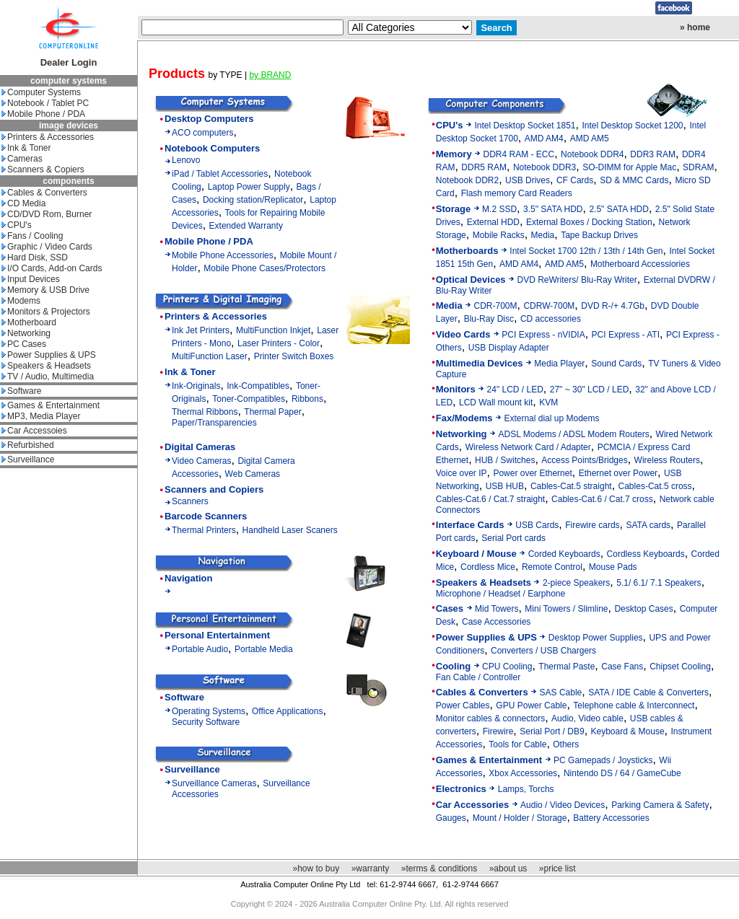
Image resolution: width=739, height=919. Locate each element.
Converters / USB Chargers (543, 651)
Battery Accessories (611, 818)
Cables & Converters (44, 193)
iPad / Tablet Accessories (220, 174)
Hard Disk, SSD (34, 257)
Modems (20, 301)
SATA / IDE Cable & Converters (648, 692)
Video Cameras (202, 461)
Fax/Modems (464, 418)
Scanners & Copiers (42, 169)
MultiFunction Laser (210, 356)
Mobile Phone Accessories (223, 255)
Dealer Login (68, 62)
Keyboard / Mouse (476, 553)
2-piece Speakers (576, 583)
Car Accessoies (34, 431)
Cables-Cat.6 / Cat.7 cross (602, 499)
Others (566, 744)
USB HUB (505, 486)
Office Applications (287, 711)
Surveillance (27, 459)
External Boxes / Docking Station (589, 222)
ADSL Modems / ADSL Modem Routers (573, 434)
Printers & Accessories (47, 137)
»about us (508, 868)
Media (543, 235)
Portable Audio (200, 649)
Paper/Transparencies (214, 423)
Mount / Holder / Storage (520, 818)
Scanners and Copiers (214, 489)
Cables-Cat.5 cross (655, 486)
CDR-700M (495, 306)
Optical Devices (471, 279)
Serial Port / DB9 (552, 731)
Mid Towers (496, 609)
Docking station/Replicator (253, 200)
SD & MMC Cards (634, 180)
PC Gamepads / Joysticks (603, 760)
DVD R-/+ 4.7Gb (612, 306)
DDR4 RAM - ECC (519, 154)
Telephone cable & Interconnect (633, 705)
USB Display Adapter (508, 348)
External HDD (493, 222)
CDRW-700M (548, 306)
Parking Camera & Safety (660, 805)
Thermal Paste (566, 666)
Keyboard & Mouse (628, 731)
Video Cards (463, 334)
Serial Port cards (513, 538)
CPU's (16, 225)
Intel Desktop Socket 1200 (632, 125)
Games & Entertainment (50, 405)
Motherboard (28, 322)
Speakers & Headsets (46, 366)
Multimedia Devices (479, 363)
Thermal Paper (272, 412)
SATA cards (648, 525)
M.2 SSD (499, 209)
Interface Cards (470, 524)
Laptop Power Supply (249, 187)
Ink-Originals (196, 386)
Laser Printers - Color (278, 343)
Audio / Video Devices (562, 805)
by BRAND (270, 75)
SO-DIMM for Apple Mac (629, 167)
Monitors (456, 389)
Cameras (22, 159)
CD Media (23, 203)
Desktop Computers (209, 118)
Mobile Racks (499, 235)
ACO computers (202, 133)
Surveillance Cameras (214, 783)
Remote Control (552, 567)
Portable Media (264, 649)
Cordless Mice (487, 567)
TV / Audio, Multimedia (47, 376)
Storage (453, 208)
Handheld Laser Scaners (290, 530)
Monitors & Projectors (45, 312)
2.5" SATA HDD (619, 209)
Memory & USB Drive (45, 290)
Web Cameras (252, 474)
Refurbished (27, 445)
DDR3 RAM (652, 154)
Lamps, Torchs (526, 789)
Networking (26, 333)
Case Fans (622, 666)
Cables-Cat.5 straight (571, 486)
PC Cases (23, 344)
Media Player (559, 364)
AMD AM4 (544, 138)
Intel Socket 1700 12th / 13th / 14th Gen (586, 251)
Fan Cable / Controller (478, 677)
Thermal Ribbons (204, 412)
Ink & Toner (26, 148)
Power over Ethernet (532, 473)
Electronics (461, 788)
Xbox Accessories (523, 773)
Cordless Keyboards (646, 554)
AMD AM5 (589, 138)
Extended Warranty (246, 226)
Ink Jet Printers (200, 330)
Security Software (206, 722)
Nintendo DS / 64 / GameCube (622, 773)
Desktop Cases (643, 609)
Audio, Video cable (587, 718)
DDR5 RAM (484, 167)
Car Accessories (472, 804)
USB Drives (527, 180)
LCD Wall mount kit (496, 402)
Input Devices (30, 279)
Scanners (190, 501)
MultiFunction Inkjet (273, 330)
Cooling (453, 666)
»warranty (370, 868)
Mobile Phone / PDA (43, 114)
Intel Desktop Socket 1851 (524, 125)
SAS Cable (561, 692)
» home (695, 27)
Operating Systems (208, 711)
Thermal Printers (204, 530)
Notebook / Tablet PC (45, 103)
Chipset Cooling (680, 666)
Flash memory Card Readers (516, 193)
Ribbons (307, 399)
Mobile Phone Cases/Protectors (264, 268)
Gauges (451, 818)
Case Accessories (496, 622)
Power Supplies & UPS (48, 355)
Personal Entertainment (217, 635)
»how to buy (315, 868)
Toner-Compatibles (248, 399)
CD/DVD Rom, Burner (46, 214)
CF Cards (574, 180)
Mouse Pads (613, 567)
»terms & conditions (439, 868)
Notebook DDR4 (592, 154)
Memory (454, 154)
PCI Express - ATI (626, 335)
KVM (548, 402)
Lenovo (186, 160)
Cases (449, 608)
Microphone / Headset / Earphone (500, 594)
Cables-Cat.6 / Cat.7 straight (490, 499)
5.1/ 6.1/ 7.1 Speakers (658, 583)
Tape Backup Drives (599, 235)
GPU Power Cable (531, 705)
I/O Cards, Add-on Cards (51, 268)
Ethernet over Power (618, 473)
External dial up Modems (551, 418)
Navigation (188, 578)
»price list (557, 868)
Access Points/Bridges (584, 460)
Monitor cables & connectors (490, 718)
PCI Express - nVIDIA (543, 335)
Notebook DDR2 (467, 180)
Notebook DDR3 (544, 167)
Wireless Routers (667, 460)
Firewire (498, 731)
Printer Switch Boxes (294, 356)
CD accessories (550, 319)
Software (21, 391)
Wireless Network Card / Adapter (528, 447)
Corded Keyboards (564, 554)
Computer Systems (41, 92)
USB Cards (537, 525)
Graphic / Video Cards (46, 247)
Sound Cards (616, 364)
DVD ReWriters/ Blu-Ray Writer (577, 280)
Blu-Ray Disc (489, 319)
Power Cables (463, 705)
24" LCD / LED (515, 389)
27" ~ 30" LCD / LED (589, 389)
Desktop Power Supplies (595, 638)
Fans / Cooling (32, 236)
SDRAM (698, 167)
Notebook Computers (212, 148)
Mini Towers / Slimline (566, 609)
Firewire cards (592, 525)
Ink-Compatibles (258, 386)
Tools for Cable (517, 744)
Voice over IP (461, 473)
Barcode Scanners (206, 516)
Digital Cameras (200, 446)
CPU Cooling (507, 666)
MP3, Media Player (40, 416)
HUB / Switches (505, 460)
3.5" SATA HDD (553, 209)
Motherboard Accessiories (640, 264)
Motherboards (467, 250)
